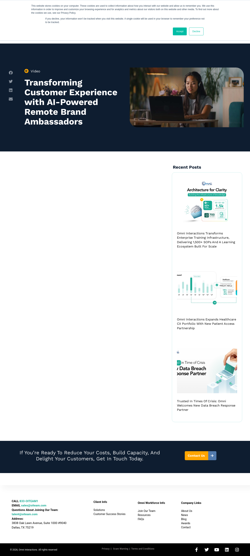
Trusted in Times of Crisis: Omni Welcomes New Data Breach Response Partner (206, 405)
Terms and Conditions (142, 548)
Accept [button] (179, 31)
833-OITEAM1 (29, 501)
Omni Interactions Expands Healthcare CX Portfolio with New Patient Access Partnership (206, 324)
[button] (10, 72)
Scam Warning (120, 548)
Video (35, 71)
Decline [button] (196, 31)
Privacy (106, 548)
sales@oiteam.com (33, 505)
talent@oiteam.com (25, 514)
